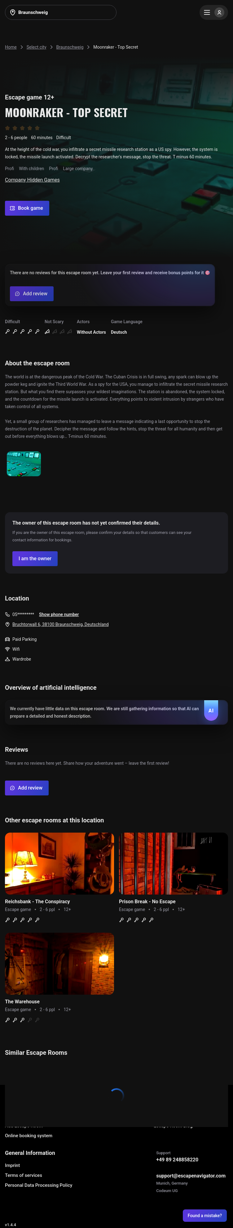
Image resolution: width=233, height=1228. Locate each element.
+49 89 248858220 (177, 1160)
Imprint (12, 1165)
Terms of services (23, 1175)
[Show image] (24, 464)
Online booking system (28, 1135)
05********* (23, 614)
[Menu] (214, 12)
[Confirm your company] (35, 558)
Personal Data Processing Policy (38, 1185)
